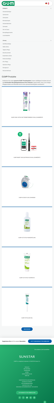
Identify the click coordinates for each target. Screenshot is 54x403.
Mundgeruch (6, 67)
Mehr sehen (27, 329)
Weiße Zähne (6, 46)
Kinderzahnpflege (7, 58)
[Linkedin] (30, 397)
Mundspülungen (6, 20)
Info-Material (27, 368)
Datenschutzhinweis (27, 381)
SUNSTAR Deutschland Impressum (27, 380)
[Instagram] (34, 397)
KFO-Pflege (5, 61)
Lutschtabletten (6, 35)
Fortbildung (27, 370)
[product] (27, 105)
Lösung (4, 40)
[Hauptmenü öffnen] (51, 3)
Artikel (27, 372)
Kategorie (5, 8)
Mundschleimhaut (7, 70)
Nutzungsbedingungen (27, 383)
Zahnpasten (5, 17)
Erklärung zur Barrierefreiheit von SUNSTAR (27, 386)
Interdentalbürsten (7, 23)
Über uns (27, 375)
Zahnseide (5, 26)
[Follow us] (27, 392)
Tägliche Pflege (6, 49)
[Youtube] (27, 397)
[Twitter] (23, 397)
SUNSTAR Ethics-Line (27, 385)
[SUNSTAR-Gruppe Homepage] (27, 356)
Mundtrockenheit (7, 52)
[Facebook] (19, 397)
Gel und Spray (6, 29)
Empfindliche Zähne (7, 55)
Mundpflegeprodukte (8, 32)
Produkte (27, 367)
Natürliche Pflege (7, 64)
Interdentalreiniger (7, 11)
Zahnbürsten (6, 14)
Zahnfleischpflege (7, 43)
